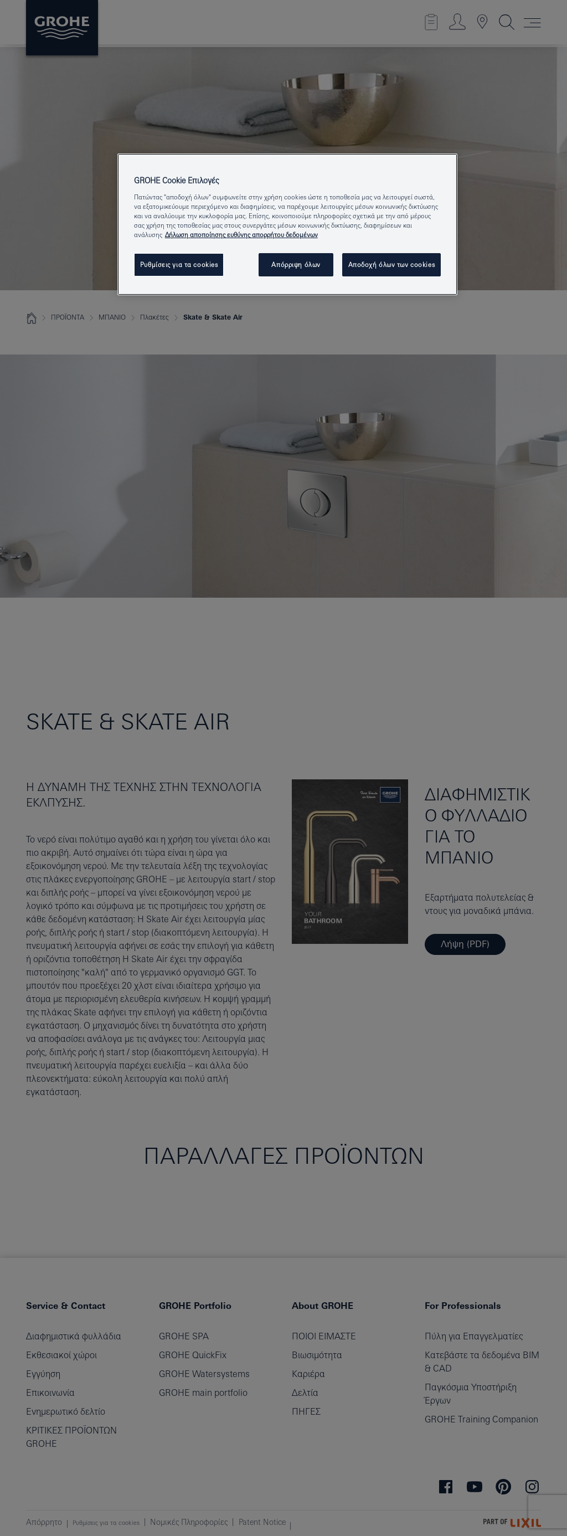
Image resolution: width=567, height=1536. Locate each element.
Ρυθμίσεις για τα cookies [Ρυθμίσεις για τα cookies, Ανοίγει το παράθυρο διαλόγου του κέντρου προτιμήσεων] (179, 264)
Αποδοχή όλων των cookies (391, 264)
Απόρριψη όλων (295, 264)
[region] (287, 224)
